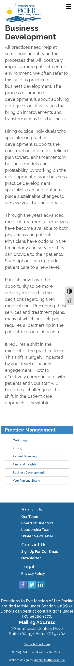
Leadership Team (36, 530)
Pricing (17, 448)
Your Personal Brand (26, 480)
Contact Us (33, 544)
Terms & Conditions (37, 644)
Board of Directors (37, 523)
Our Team (29, 517)
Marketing (20, 440)
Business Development (28, 472)
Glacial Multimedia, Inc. (49, 660)
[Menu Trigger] (68, 6)
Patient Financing (25, 456)
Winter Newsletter (37, 536)
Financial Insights (24, 464)
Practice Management (30, 430)
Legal (28, 566)
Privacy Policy (33, 573)
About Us (31, 510)
